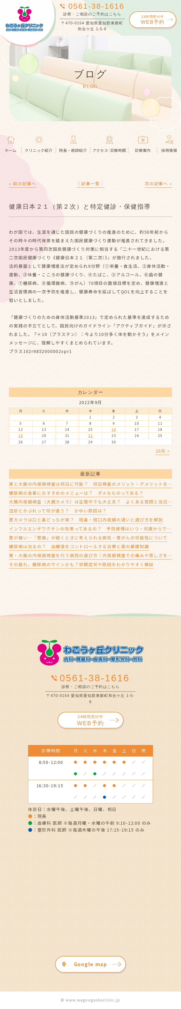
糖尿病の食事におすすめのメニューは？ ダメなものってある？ (76, 493)
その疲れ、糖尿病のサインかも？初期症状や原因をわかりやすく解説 (81, 564)
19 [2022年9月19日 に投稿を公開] (20, 435)
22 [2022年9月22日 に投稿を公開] (90, 435)
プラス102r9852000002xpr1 (40, 351)
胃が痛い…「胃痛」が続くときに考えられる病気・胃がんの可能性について (88, 537)
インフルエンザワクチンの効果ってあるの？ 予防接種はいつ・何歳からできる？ (95, 528)
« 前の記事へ (22, 183)
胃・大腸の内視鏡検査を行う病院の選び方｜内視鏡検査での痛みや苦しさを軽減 (93, 555)
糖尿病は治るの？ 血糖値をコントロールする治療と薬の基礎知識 (79, 546)
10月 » (163, 451)
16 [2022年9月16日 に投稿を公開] (113, 429)
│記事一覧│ (91, 183)
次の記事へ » (158, 183)
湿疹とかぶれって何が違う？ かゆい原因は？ (58, 510)
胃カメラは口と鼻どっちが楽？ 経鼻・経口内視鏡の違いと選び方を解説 (86, 519)
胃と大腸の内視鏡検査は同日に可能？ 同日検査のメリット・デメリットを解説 (93, 484)
